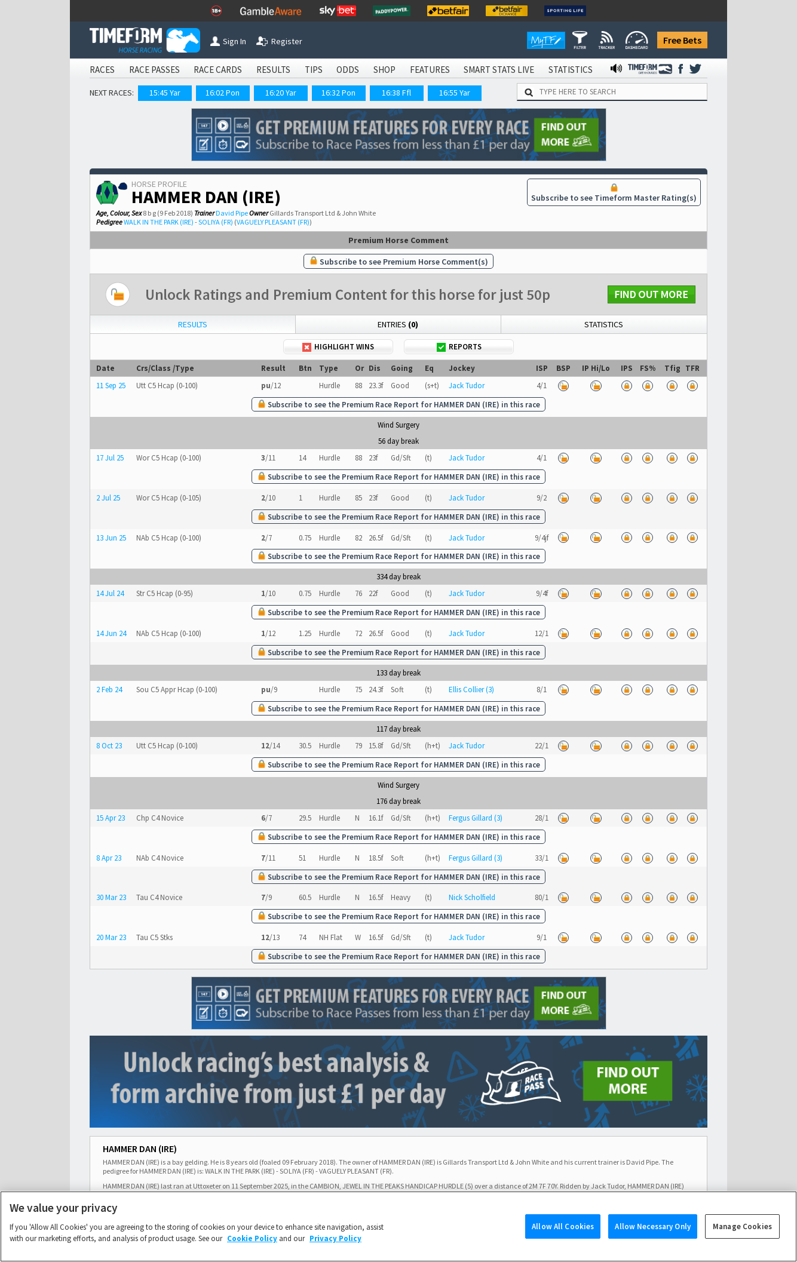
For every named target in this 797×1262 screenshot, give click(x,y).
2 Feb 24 (109, 689)
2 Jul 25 (108, 498)
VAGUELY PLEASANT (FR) (273, 221)
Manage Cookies (742, 1240)
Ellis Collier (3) (471, 689)
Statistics (603, 324)
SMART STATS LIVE (499, 69)
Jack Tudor (467, 385)
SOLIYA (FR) (215, 221)
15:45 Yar (164, 92)
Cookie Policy (252, 1252)
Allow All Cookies (563, 1240)
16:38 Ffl (396, 92)
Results (192, 324)
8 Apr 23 (108, 858)
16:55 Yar (454, 92)
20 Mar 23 (111, 937)
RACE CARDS (218, 69)
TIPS (314, 69)
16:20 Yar (280, 92)
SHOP (384, 69)
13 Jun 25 (111, 538)
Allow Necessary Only (653, 1240)
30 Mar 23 (111, 897)
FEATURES (430, 69)
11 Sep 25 (110, 385)
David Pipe (232, 212)
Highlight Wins (338, 347)
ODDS (347, 69)
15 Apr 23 (110, 818)
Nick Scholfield (472, 897)
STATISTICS (570, 69)
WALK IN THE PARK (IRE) (159, 221)
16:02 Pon (223, 92)
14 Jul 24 (110, 593)
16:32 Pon (338, 92)
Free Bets (682, 40)
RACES (102, 69)
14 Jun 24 (111, 633)
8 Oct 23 (109, 746)
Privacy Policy (335, 1252)
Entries (398, 324)
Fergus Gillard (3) (475, 818)
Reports (459, 347)
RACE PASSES (154, 69)
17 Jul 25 (110, 458)
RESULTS (273, 69)
